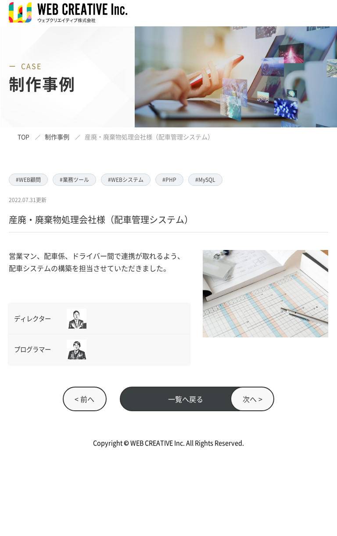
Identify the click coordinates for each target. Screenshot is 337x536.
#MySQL (205, 179)
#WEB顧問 (28, 179)
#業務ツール (74, 179)
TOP (23, 136)
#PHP (169, 179)
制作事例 (57, 136)
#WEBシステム (125, 179)
